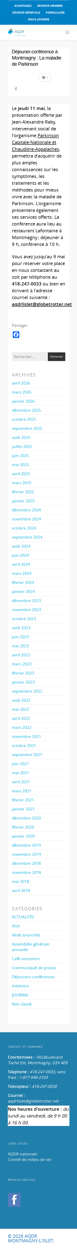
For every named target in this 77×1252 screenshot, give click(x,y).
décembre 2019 (26, 845)
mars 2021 (21, 791)
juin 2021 (20, 763)
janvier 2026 (23, 401)
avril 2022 (21, 718)
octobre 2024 (24, 528)
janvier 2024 (23, 591)
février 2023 (23, 673)
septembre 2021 (27, 754)
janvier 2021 (23, 809)
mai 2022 (20, 709)
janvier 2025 (23, 501)
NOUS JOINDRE (38, 19)
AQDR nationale (22, 1154)
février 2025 (23, 491)
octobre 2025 (24, 419)
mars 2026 (21, 392)
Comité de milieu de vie (29, 1159)
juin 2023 (20, 636)
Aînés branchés (26, 935)
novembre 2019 (26, 854)
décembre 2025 (26, 410)
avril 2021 (21, 781)
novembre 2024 (26, 519)
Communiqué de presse (34, 967)
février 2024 (23, 582)
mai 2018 (20, 881)
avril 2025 (21, 473)
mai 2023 (20, 646)
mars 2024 (21, 573)
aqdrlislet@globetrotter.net (33, 1101)
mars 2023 (21, 664)
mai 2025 (20, 464)
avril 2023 (21, 655)
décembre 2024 (26, 510)
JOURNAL (20, 995)
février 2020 (23, 827)
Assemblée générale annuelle (30, 946)
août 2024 (21, 546)
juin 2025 (20, 455)
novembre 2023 (26, 609)
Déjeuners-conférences (33, 977)
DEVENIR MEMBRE (50, 6)
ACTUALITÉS (23, 917)
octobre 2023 (24, 618)
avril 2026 (21, 383)
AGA (16, 926)
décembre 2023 (26, 600)
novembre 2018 (26, 872)
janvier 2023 (23, 682)
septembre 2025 (27, 428)
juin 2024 (20, 555)
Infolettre (20, 986)
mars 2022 (21, 727)
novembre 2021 (26, 736)
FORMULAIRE (55, 12)
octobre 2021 (24, 745)
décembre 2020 (26, 818)
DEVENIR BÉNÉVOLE (26, 12)
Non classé (22, 1004)
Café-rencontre (26, 958)
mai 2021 (20, 772)
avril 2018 (21, 890)
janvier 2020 (23, 836)
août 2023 (21, 627)
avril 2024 (21, 564)
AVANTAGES (23, 6)
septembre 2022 (27, 691)
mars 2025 (21, 482)
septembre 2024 (27, 537)
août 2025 (21, 437)
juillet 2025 (22, 446)
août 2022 (21, 700)
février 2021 (23, 800)
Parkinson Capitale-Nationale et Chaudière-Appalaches (35, 142)
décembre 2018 (26, 863)
